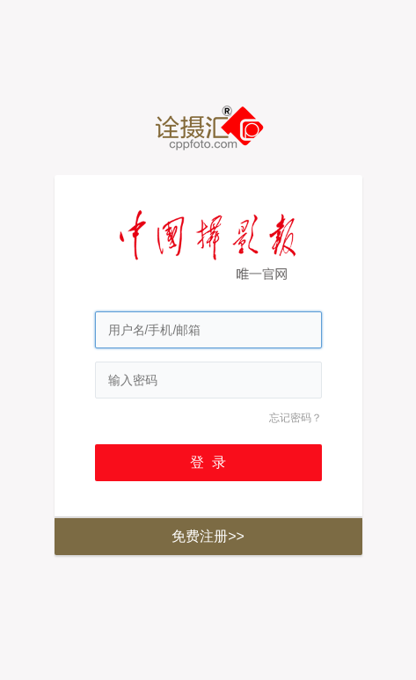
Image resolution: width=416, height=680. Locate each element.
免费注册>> (208, 536)
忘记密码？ (295, 418)
